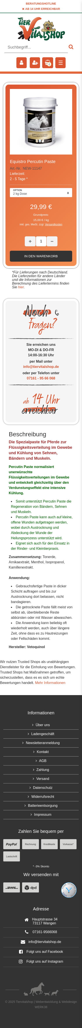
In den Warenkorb (41, 256)
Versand (42, 779)
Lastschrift (11, 856)
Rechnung (30, 844)
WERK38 (41, 1007)
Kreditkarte (49, 844)
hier (20, 287)
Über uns (43, 725)
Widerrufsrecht (42, 796)
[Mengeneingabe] (41, 241)
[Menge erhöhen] (30, 241)
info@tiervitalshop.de (41, 367)
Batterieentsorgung (43, 805)
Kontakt (43, 752)
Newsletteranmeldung (43, 743)
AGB (43, 761)
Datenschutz (42, 788)
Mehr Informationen (50, 683)
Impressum (42, 814)
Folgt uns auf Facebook (41, 951)
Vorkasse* (68, 844)
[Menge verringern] (52, 241)
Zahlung (43, 770)
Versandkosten (53, 224)
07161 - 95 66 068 (41, 378)
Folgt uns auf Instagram (41, 961)
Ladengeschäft (42, 734)
